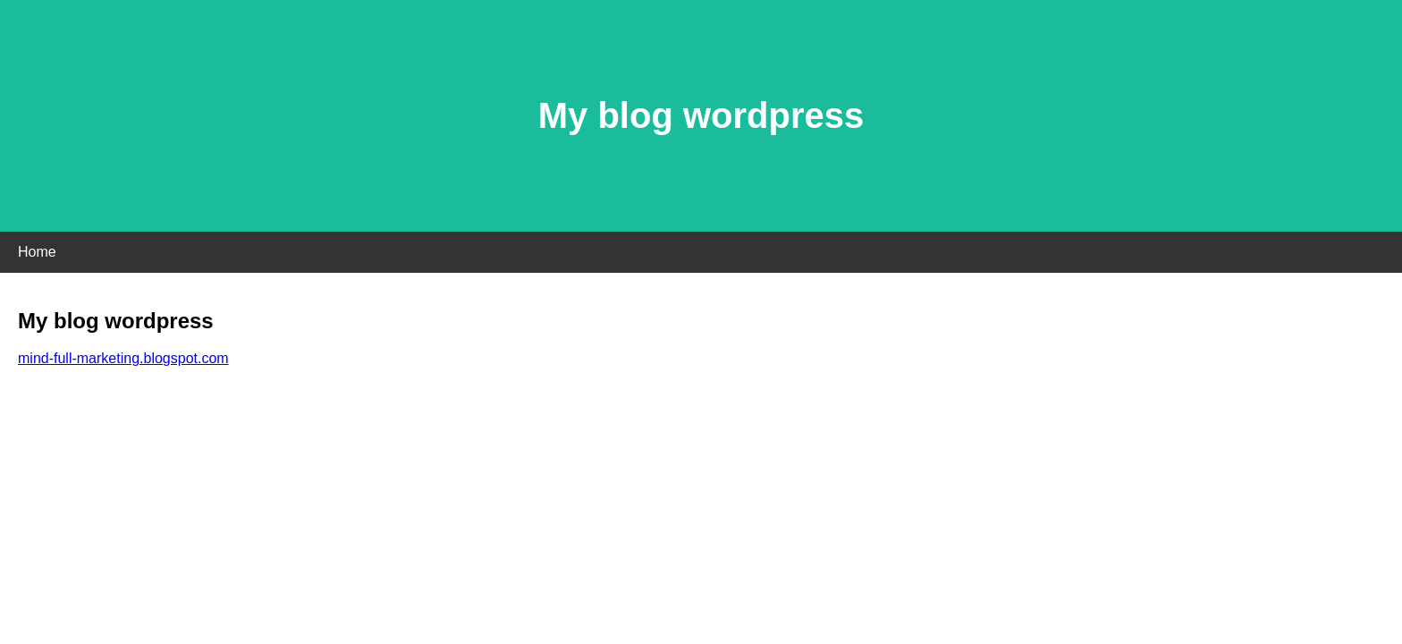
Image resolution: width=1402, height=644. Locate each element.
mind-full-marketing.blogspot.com (123, 358)
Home (37, 251)
